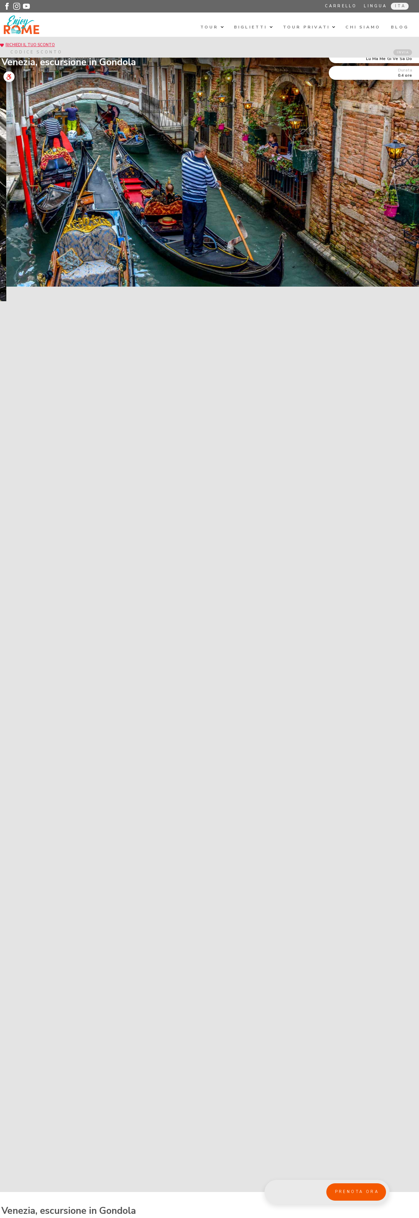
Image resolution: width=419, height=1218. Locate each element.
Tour (212, 27)
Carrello (341, 6)
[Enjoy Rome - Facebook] (6, 6)
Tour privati (309, 27)
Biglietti (253, 27)
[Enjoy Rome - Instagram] (16, 6)
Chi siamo (362, 27)
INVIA (403, 52)
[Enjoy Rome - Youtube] (26, 6)
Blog (400, 27)
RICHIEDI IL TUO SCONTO (30, 45)
